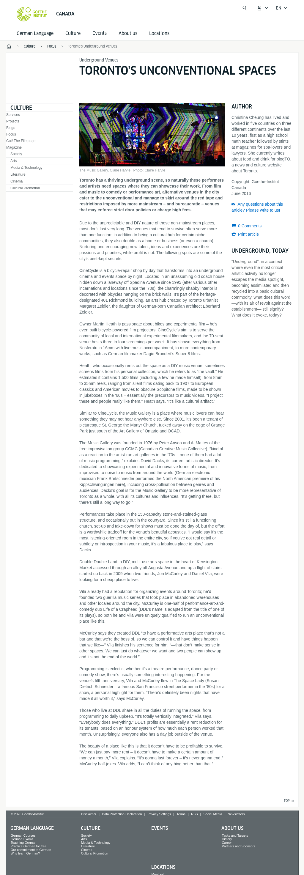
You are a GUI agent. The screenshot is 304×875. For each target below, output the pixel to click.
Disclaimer (88, 814)
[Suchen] (244, 8)
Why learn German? (25, 853)
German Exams (22, 839)
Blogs (10, 128)
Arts (13, 161)
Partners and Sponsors (238, 846)
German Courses (23, 835)
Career (227, 842)
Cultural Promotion (25, 188)
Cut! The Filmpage (21, 141)
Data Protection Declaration (122, 814)
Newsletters (236, 814)
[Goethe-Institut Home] (32, 14)
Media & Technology (26, 168)
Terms (181, 814)
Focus (11, 134)
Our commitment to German (31, 850)
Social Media (212, 814)
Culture (73, 33)
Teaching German (24, 842)
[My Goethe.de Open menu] (262, 8)
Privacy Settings (159, 814)
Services (13, 115)
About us (128, 33)
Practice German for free (28, 846)
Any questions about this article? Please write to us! (257, 207)
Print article (248, 234)
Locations (159, 33)
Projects (12, 121)
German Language (35, 33)
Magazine (14, 147)
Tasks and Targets (235, 835)
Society (16, 154)
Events (159, 828)
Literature (18, 174)
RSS (194, 814)
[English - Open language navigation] (282, 8)
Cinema (16, 181)
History (227, 839)
